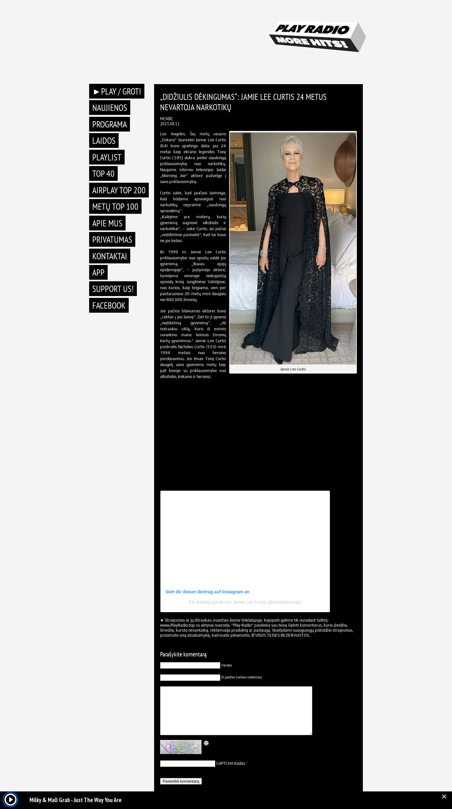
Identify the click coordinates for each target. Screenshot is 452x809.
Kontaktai (109, 256)
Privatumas (112, 239)
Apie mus (107, 223)
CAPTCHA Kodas (230, 763)
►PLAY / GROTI (116, 91)
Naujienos (109, 107)
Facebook (109, 305)
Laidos (104, 140)
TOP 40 (103, 173)
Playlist (106, 157)
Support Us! (113, 288)
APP (98, 272)
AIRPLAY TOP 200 (119, 190)
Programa (109, 124)
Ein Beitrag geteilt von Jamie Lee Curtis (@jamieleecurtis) (245, 602)
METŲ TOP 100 (115, 206)
